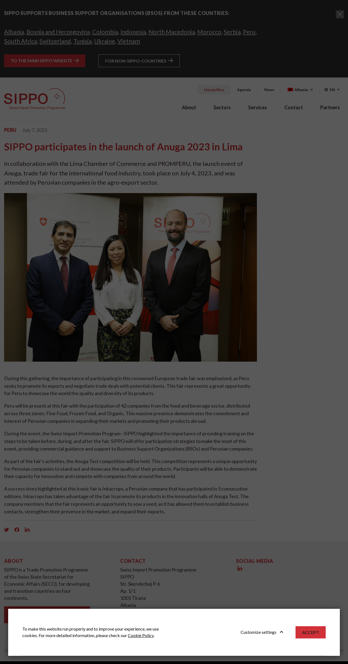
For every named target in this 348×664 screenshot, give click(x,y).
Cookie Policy (141, 635)
